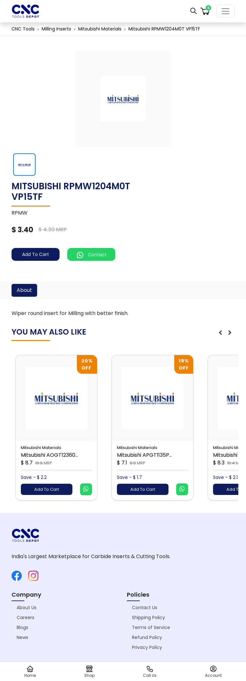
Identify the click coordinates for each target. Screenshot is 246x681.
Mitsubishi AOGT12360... (49, 455)
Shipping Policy (148, 617)
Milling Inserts (56, 29)
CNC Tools (23, 29)
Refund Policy (147, 637)
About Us (27, 607)
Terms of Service (151, 627)
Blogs (22, 627)
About (24, 290)
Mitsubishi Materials (99, 29)
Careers (25, 617)
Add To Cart (35, 254)
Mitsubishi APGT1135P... (144, 455)
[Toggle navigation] (225, 11)
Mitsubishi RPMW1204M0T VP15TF (164, 29)
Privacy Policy (147, 647)
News (22, 637)
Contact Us (144, 607)
